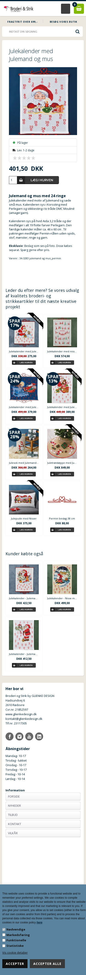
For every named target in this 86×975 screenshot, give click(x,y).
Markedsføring (18, 935)
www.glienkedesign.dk (21, 714)
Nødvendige (15, 929)
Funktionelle (16, 940)
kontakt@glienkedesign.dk (24, 719)
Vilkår (13, 833)
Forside (14, 796)
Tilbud (13, 815)
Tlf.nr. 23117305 (16, 723)
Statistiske (15, 946)
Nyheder (14, 806)
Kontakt (14, 824)
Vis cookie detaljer (15, 952)
